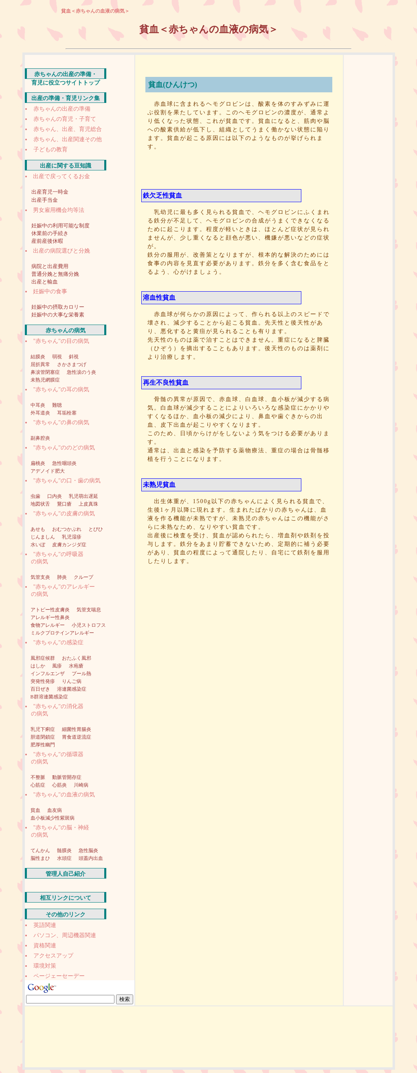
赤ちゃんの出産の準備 (61, 109)
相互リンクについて (65, 898)
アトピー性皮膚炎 (51, 610)
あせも (38, 529)
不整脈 (38, 777)
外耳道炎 (41, 413)
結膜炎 (38, 357)
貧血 (36, 810)
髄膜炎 (65, 850)
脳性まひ (41, 858)
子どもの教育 (50, 149)
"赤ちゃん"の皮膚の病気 (64, 513)
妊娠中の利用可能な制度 (60, 225)
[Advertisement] (241, 169)
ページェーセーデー (59, 976)
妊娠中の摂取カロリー (57, 307)
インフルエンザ (48, 673)
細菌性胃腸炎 (76, 729)
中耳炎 (38, 405)
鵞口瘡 (65, 504)
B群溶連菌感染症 (49, 697)
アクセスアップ (53, 956)
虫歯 (36, 496)
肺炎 (62, 577)
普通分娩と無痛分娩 (55, 274)
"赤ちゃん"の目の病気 (61, 341)
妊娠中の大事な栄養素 (57, 315)
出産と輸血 (44, 282)
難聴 (57, 405)
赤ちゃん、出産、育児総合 (67, 129)
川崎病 (81, 785)
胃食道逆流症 (76, 737)
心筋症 (38, 785)
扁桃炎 (38, 463)
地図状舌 (41, 504)
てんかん (41, 850)
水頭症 (65, 858)
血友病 (54, 810)
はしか (38, 666)
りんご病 (71, 681)
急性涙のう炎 (81, 372)
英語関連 (44, 925)
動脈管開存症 (66, 777)
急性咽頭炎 (64, 463)
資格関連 (44, 945)
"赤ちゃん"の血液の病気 (64, 795)
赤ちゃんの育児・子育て (64, 119)
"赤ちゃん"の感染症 (58, 642)
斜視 (74, 357)
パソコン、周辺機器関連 (64, 935)
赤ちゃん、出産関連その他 (67, 139)
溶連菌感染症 (71, 689)
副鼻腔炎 (40, 438)
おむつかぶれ (67, 529)
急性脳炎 (88, 850)
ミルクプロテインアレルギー (62, 633)
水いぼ (38, 544)
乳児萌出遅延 (83, 496)
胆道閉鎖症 (43, 737)
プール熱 (81, 673)
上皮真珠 (88, 504)
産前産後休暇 (47, 241)
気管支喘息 (89, 610)
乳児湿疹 (71, 537)
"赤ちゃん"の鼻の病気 (61, 422)
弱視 (57, 357)
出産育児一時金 (49, 192)
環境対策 (44, 966)
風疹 (57, 666)
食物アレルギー (48, 625)
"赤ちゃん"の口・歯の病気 (67, 481)
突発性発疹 (43, 681)
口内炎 (55, 496)
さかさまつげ (71, 364)
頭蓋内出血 (91, 858)
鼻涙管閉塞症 (46, 372)
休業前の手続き (49, 233)
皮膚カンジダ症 (69, 544)
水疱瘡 (76, 666)
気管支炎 (41, 577)
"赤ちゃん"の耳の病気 (61, 389)
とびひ (95, 529)
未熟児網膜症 (45, 380)
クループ (83, 577)
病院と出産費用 (49, 266)
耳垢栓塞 (67, 413)
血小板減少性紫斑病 (53, 818)
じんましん (43, 537)
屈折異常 (41, 364)
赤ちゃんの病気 (66, 330)
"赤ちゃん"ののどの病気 (64, 448)
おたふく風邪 (76, 658)
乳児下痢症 (43, 729)
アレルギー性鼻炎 (50, 617)
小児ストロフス (89, 625)
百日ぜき (41, 689)
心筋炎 (60, 785)
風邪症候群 (43, 658)
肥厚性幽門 (43, 745)
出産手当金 (44, 200)
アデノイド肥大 (48, 471)
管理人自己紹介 (66, 874)
